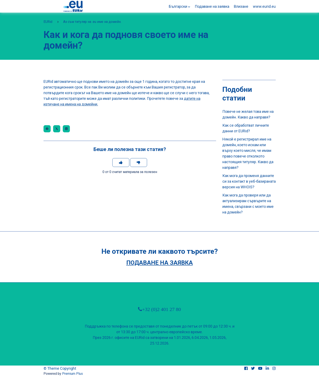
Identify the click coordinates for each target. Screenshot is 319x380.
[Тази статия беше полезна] (120, 162)
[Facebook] (47, 128)
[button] (179, 6)
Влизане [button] (241, 6)
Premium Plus (72, 374)
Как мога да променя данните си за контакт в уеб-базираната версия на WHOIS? (249, 181)
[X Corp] (56, 128)
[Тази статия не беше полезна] (138, 162)
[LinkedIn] (66, 128)
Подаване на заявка (212, 6)
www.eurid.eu (264, 6)
